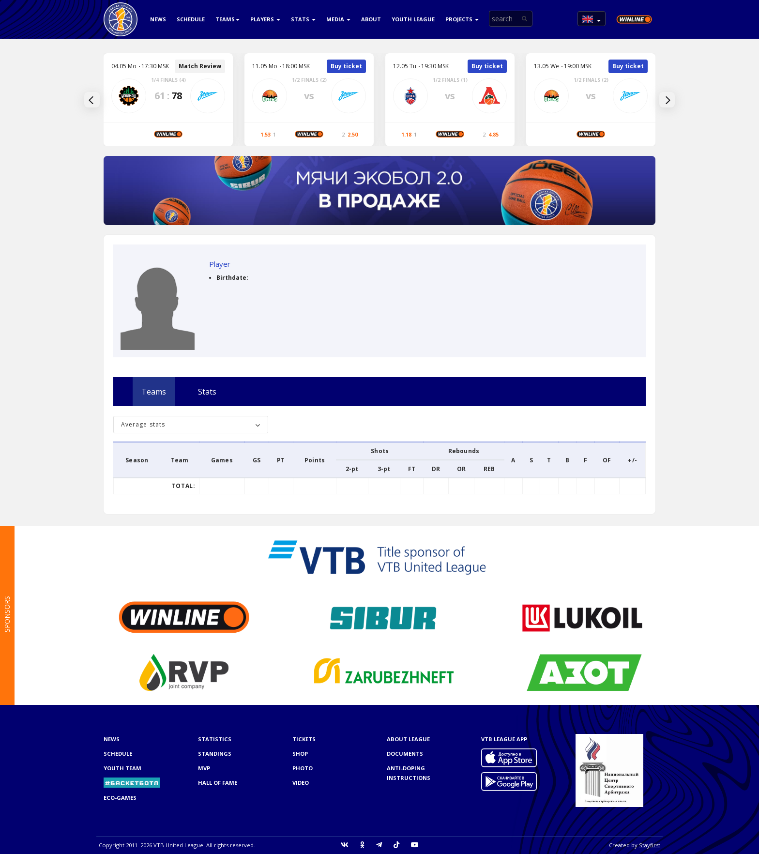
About (371, 19)
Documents (405, 753)
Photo (302, 768)
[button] (591, 19)
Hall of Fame (217, 782)
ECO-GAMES (120, 797)
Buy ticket (346, 66)
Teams (227, 19)
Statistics (214, 739)
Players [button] (265, 19)
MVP (204, 768)
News (158, 19)
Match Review (200, 66)
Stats (303, 19)
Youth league (413, 19)
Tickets (304, 739)
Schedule (191, 19)
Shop (300, 753)
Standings (214, 753)
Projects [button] (462, 19)
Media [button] (338, 19)
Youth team (122, 768)
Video (300, 782)
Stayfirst (649, 845)
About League (408, 739)
